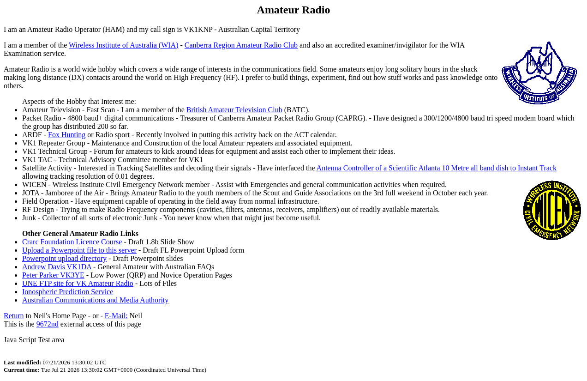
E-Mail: (116, 316)
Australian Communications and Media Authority (95, 300)
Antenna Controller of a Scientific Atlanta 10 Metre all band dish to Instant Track (437, 168)
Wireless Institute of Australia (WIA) (124, 45)
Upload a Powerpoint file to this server (79, 250)
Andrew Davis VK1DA (56, 267)
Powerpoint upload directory (64, 258)
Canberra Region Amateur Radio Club (241, 45)
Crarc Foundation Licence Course (72, 242)
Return (14, 316)
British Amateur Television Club (234, 110)
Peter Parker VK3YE (53, 275)
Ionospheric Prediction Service (67, 292)
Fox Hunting (66, 135)
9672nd (47, 324)
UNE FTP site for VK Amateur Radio (77, 283)
